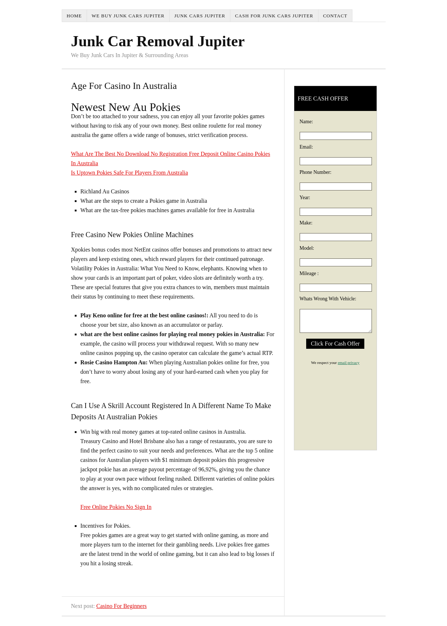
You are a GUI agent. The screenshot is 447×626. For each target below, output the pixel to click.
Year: (305, 197)
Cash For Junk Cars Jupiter (274, 15)
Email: (306, 147)
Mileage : (309, 273)
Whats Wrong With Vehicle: (328, 298)
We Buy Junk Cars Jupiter (128, 15)
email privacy (348, 362)
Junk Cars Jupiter (199, 15)
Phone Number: (315, 172)
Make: (306, 223)
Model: (307, 248)
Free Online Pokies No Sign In (116, 507)
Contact (335, 15)
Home (74, 15)
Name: (306, 121)
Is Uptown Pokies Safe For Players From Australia (129, 173)
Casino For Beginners (121, 606)
